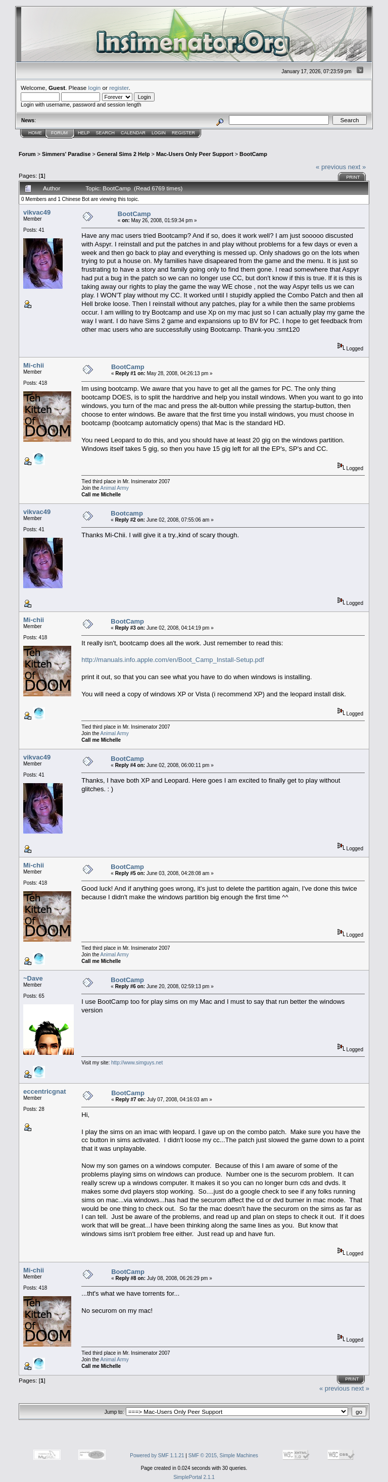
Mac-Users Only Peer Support (194, 154)
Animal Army (115, 488)
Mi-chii (33, 365)
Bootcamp (127, 513)
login (94, 87)
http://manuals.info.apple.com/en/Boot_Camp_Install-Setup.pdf (172, 659)
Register (183, 132)
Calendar (133, 132)
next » (357, 167)
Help (84, 132)
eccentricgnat (44, 1091)
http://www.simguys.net (137, 1062)
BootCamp (253, 154)
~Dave (33, 978)
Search (105, 132)
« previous (331, 167)
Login (159, 132)
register (118, 87)
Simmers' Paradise (66, 154)
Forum (59, 132)
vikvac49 (37, 212)
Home (35, 132)
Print (353, 177)
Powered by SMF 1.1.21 (157, 1455)
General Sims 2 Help (123, 154)
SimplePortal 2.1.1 (194, 1477)
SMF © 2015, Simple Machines (223, 1455)
